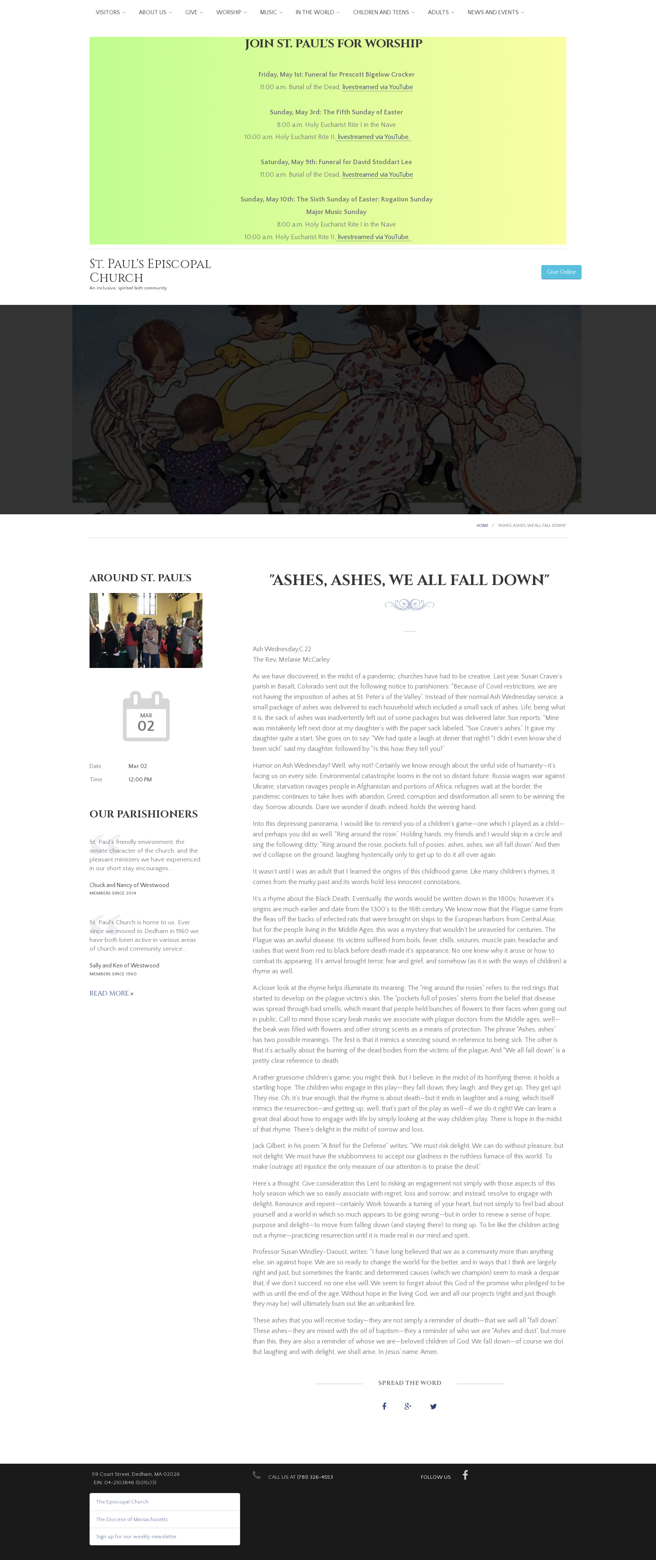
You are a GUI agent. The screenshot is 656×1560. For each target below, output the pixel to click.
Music (268, 12)
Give (191, 12)
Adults (438, 12)
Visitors (108, 12)
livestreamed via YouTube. (373, 137)
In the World (315, 12)
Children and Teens (381, 12)
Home (482, 525)
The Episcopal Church (122, 1502)
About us (153, 12)
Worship (228, 12)
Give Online (561, 272)
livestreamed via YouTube (377, 87)
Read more (110, 993)
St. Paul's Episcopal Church (151, 271)
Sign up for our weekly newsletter (136, 1536)
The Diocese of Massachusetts (132, 1519)
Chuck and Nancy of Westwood (129, 885)
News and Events (493, 12)
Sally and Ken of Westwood (124, 965)
